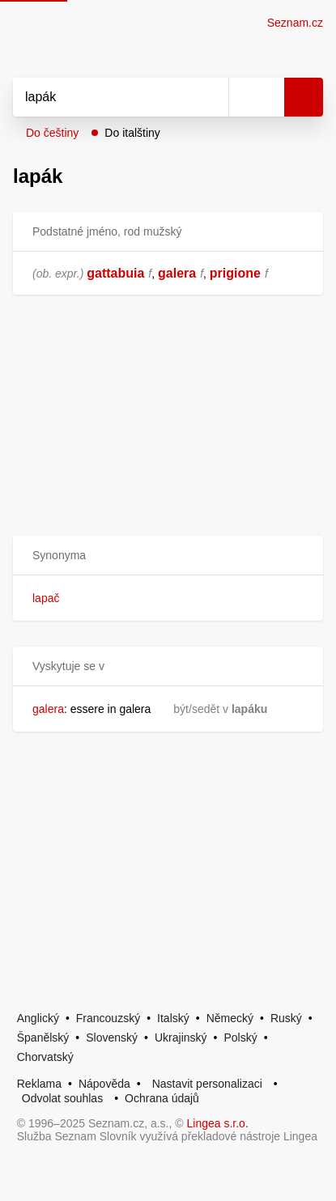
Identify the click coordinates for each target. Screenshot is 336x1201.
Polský (240, 1037)
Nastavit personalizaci (207, 1083)
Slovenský (112, 1037)
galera (177, 273)
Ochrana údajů (162, 1098)
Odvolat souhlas (62, 1098)
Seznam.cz (295, 22)
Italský (173, 1018)
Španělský (43, 1037)
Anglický (38, 1018)
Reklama (39, 1083)
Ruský (286, 1018)
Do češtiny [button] (52, 132)
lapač (45, 598)
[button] (168, 555)
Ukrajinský (181, 1037)
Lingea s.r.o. (218, 1123)
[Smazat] (210, 97)
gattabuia (115, 273)
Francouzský (108, 1018)
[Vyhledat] (103, 97)
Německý (229, 1018)
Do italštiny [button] (131, 132)
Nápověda (104, 1083)
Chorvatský (45, 1056)
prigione (235, 273)
